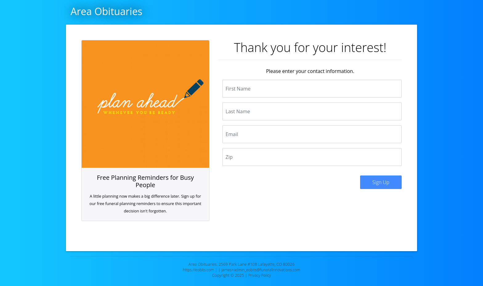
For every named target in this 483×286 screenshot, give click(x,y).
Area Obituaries (106, 11)
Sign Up (380, 182)
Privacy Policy (259, 275)
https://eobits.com (198, 269)
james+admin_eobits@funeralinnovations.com (260, 269)
